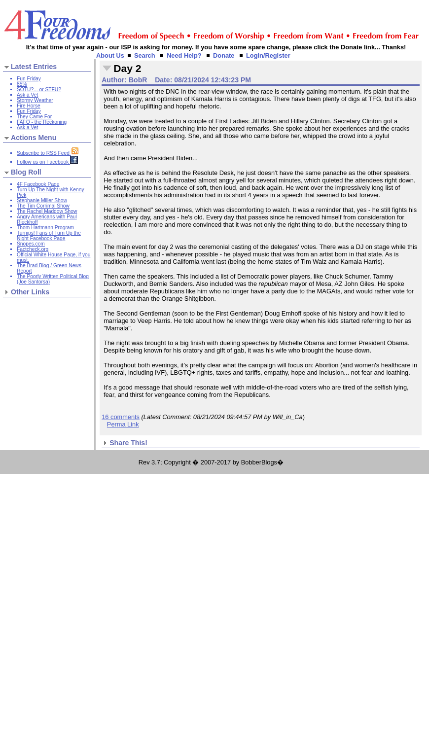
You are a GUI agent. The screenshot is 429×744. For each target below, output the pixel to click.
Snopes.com (31, 244)
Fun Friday (29, 78)
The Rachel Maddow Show (47, 211)
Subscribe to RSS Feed (48, 153)
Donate (223, 55)
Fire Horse (28, 105)
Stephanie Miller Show (42, 200)
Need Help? (184, 55)
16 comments (121, 417)
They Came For (34, 116)
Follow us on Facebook (47, 162)
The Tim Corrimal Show (43, 206)
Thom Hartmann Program (45, 227)
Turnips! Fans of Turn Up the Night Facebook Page (49, 235)
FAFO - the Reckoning (42, 122)
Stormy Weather (35, 100)
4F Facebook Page (38, 184)
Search (144, 55)
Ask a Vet (27, 95)
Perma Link (123, 424)
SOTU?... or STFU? (39, 89)
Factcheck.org (32, 249)
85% (22, 84)
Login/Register (268, 55)
